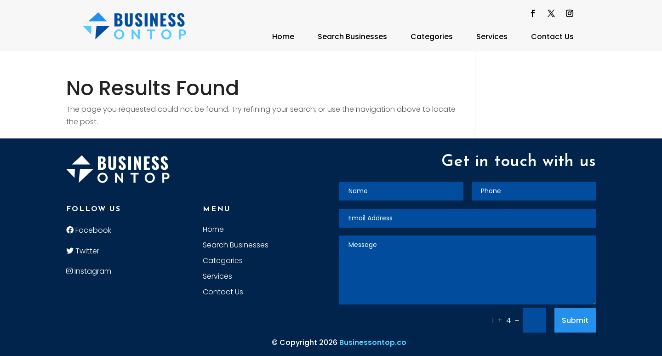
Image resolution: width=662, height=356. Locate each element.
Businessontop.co (372, 342)
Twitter (82, 251)
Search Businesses (352, 36)
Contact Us (552, 36)
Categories (432, 36)
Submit (575, 320)
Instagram (88, 271)
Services (492, 36)
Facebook (88, 230)
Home (283, 36)
